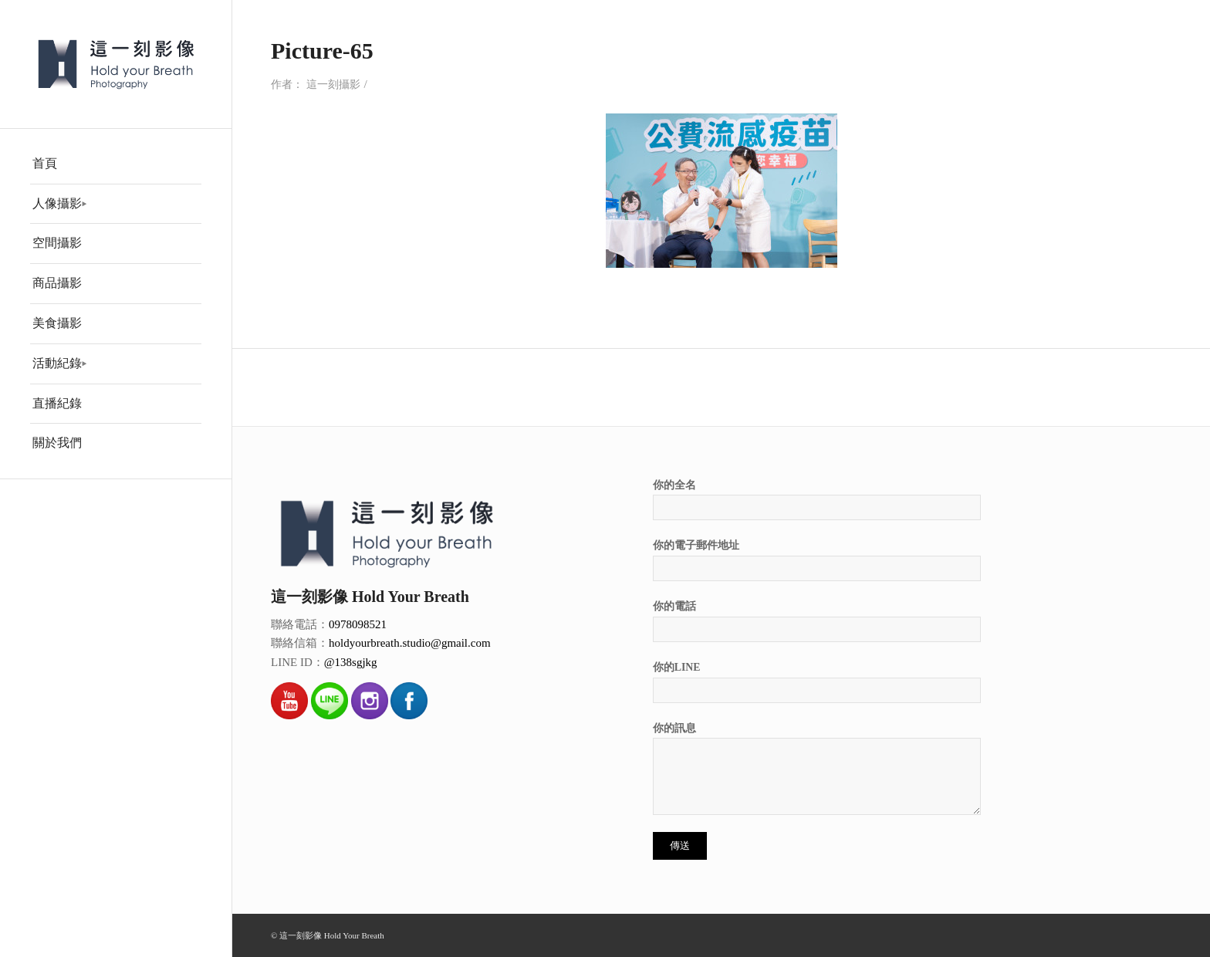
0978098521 (358, 624)
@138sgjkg (350, 662)
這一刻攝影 (333, 84)
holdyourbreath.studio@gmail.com (410, 643)
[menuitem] (115, 164)
